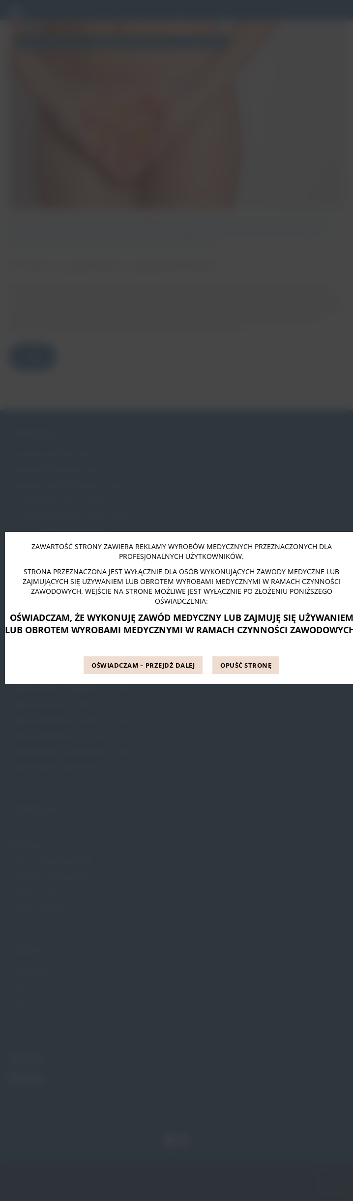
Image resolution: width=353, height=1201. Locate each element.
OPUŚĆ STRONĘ (245, 665)
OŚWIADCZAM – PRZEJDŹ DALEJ (143, 665)
